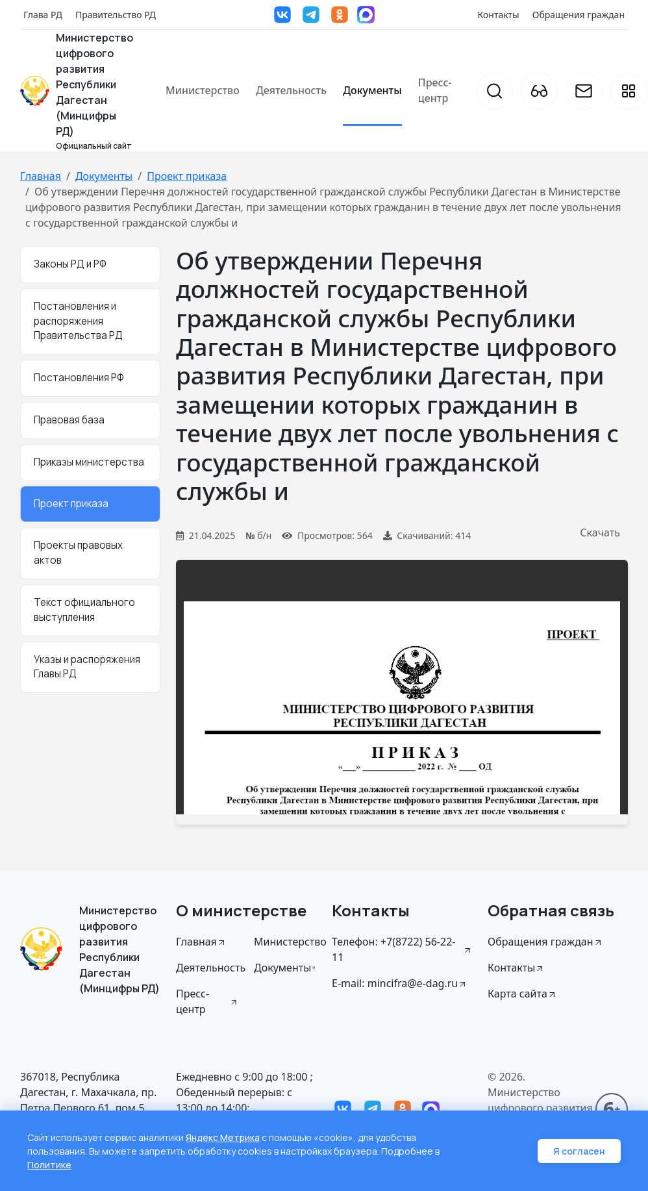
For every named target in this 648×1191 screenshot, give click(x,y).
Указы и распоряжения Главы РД (87, 667)
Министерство (203, 90)
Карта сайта (522, 993)
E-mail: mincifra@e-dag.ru (399, 983)
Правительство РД (115, 14)
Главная (40, 176)
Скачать (600, 532)
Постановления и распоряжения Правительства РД (78, 321)
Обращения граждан (578, 14)
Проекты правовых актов (78, 552)
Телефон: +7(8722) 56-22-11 (402, 949)
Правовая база (69, 420)
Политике (49, 1165)
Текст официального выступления (84, 610)
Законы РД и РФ (70, 264)
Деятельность (291, 90)
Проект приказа (187, 176)
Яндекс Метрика (223, 1137)
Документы (372, 90)
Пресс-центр (435, 90)
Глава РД (42, 14)
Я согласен (579, 1151)
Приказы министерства (89, 462)
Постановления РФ (79, 377)
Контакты (498, 14)
